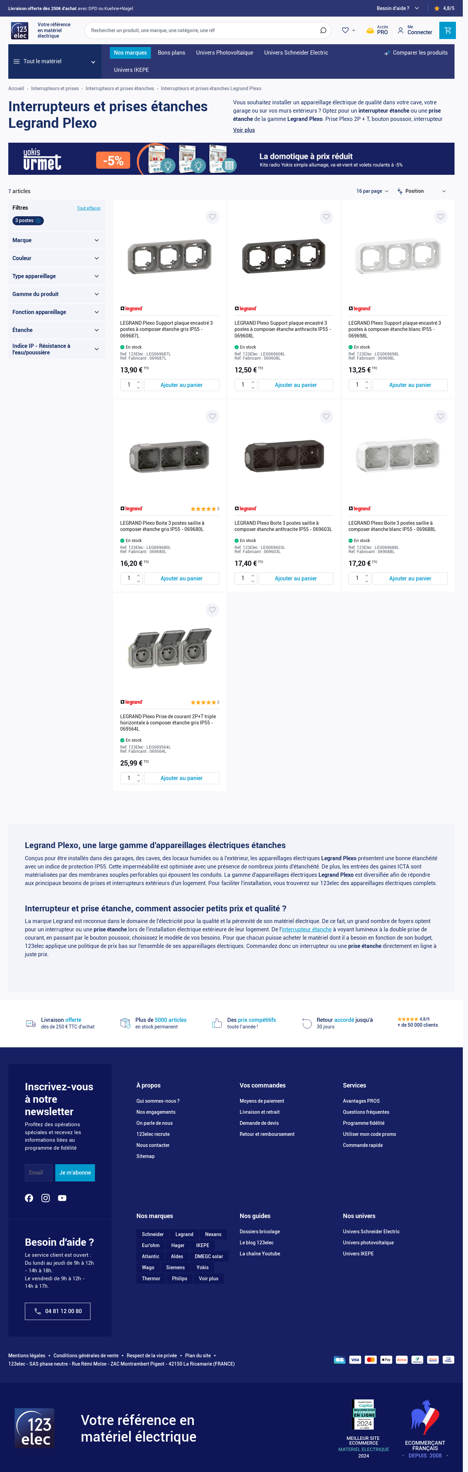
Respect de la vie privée (152, 1355)
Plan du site (198, 1355)
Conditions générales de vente (86, 1355)
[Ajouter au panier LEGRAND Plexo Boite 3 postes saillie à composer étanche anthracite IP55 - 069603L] (296, 578)
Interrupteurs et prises (55, 88)
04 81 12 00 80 (58, 1311)
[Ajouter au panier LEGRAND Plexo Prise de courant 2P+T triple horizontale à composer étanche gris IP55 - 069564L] (181, 778)
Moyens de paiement (262, 1101)
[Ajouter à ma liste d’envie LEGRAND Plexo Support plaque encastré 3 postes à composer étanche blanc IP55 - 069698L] (441, 217)
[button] (205, 508)
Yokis (203, 1267)
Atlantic (150, 1256)
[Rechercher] (323, 30)
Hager (177, 1245)
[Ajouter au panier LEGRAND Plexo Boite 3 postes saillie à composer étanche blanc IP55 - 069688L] (410, 578)
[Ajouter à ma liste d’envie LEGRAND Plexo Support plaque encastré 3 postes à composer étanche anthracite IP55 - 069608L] (326, 217)
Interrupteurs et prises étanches (120, 88)
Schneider (153, 1234)
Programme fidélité (363, 1123)
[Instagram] (45, 1198)
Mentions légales (26, 1355)
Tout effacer (89, 208)
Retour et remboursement (267, 1134)
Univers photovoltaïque (368, 1242)
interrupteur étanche (307, 929)
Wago (148, 1267)
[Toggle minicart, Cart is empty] (447, 30)
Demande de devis (259, 1123)
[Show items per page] (372, 191)
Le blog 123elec (257, 1242)
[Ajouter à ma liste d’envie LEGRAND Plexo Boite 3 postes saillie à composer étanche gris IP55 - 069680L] (212, 417)
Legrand (184, 1234)
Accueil (16, 88)
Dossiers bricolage (260, 1231)
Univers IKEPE (358, 1253)
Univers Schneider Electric (371, 1231)
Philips (179, 1278)
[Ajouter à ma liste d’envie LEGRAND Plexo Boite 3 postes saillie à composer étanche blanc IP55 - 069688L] (441, 417)
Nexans (213, 1234)
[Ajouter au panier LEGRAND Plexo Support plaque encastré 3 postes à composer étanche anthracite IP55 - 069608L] (296, 385)
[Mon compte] (414, 30)
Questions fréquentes (366, 1112)
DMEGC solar (209, 1256)
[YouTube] (62, 1198)
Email (36, 1172)
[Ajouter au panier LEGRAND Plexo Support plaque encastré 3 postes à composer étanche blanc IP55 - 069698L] (410, 385)
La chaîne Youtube (260, 1253)
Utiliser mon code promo (369, 1134)
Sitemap (145, 1156)
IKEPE (202, 1245)
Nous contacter (153, 1145)
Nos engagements (155, 1112)
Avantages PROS (361, 1101)
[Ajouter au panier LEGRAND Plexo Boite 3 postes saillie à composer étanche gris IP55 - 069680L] (181, 578)
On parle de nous (154, 1123)
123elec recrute (153, 1134)
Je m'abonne (75, 1172)
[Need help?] (399, 8)
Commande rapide (363, 1145)
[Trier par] (427, 191)
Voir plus (244, 130)
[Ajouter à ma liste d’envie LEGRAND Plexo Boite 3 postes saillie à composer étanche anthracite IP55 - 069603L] (326, 417)
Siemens (175, 1267)
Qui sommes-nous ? (158, 1101)
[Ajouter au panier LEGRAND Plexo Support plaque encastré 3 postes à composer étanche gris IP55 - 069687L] (181, 385)
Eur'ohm (151, 1245)
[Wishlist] (349, 30)
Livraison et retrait (260, 1112)
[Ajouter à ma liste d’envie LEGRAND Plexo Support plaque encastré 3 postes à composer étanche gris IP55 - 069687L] (212, 217)
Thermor (151, 1278)
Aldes (177, 1256)
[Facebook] (29, 1198)
